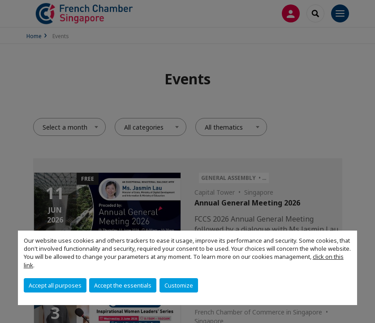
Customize (178, 285)
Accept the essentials (122, 285)
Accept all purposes (55, 285)
